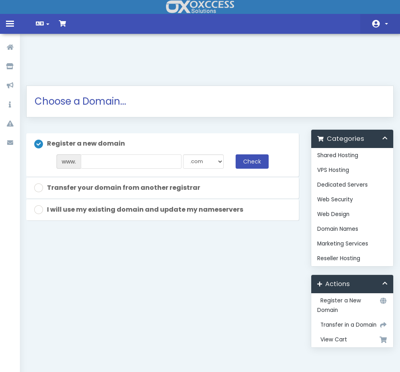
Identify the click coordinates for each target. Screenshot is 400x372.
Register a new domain (85, 104)
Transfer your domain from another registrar (123, 148)
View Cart (348, 300)
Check (251, 122)
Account (386, 24)
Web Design (330, 174)
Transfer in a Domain (348, 285)
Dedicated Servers (339, 145)
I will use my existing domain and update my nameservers (144, 170)
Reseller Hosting (335, 218)
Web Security (332, 160)
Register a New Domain (348, 265)
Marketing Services (339, 204)
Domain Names (334, 189)
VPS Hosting (330, 130)
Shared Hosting (334, 115)
